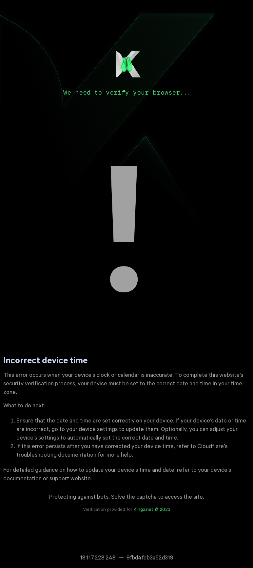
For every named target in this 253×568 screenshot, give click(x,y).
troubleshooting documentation (56, 455)
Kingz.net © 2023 (152, 510)
